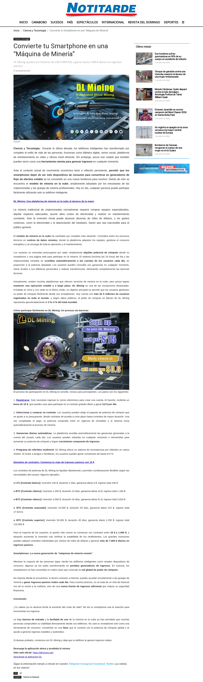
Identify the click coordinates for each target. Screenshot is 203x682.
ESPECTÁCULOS (87, 22)
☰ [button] (183, 22)
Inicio (16, 30)
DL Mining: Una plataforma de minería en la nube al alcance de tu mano (53, 201)
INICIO (23, 22)
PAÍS (70, 22)
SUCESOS (57, 22)
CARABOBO (39, 22)
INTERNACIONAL (113, 22)
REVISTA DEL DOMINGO (144, 22)
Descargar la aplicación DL (27, 656)
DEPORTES (171, 22)
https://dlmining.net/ (43, 652)
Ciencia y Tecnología (34, 30)
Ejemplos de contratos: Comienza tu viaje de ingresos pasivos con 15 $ (53, 462)
